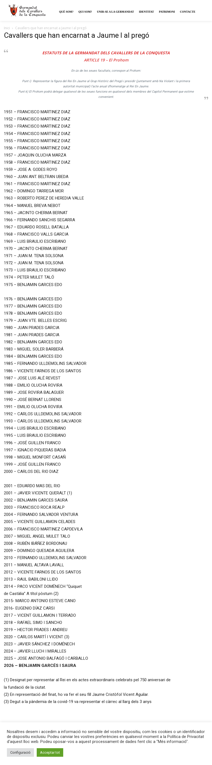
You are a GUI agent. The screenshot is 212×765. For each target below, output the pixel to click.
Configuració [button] (20, 752)
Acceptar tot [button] (50, 752)
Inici (7, 28)
